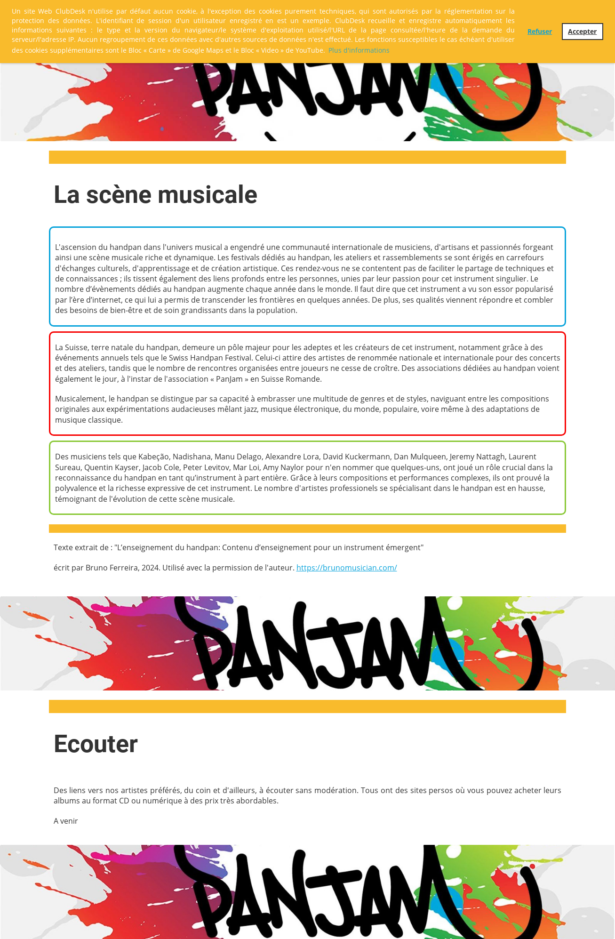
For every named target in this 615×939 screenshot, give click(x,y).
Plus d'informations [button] (359, 50)
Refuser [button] (539, 31)
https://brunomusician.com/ (346, 567)
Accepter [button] (582, 31)
